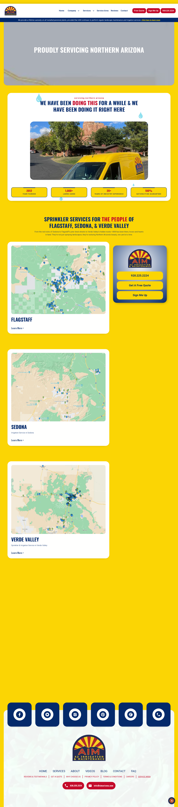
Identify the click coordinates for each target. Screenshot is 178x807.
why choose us (73, 777)
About (75, 771)
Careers (130, 777)
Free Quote (139, 11)
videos (90, 771)
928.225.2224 (168, 11)
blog (104, 771)
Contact (119, 771)
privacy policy (92, 777)
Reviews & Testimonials (35, 777)
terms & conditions (112, 777)
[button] (73, 10)
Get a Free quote (140, 286)
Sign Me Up (153, 11)
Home (43, 771)
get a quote (56, 777)
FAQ (133, 771)
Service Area (144, 777)
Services (59, 771)
